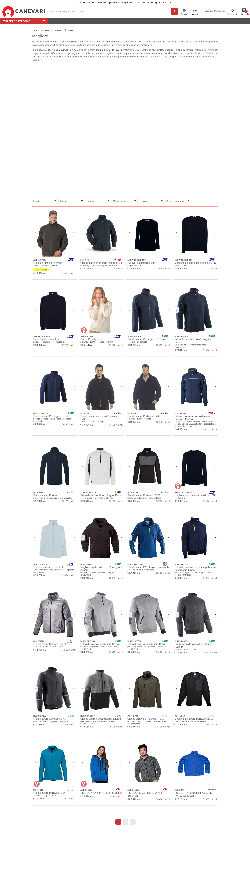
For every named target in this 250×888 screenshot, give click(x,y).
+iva (43, 273)
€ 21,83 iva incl (69, 501)
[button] (45, 201)
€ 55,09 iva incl (116, 727)
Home (34, 30)
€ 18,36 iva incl (163, 268)
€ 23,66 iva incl (210, 501)
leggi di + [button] (37, 60)
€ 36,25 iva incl (116, 578)
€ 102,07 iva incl (209, 429)
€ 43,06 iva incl (163, 652)
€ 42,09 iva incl (69, 650)
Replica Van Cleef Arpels (213, 11)
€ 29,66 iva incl (210, 350)
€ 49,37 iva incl (210, 578)
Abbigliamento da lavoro (52, 30)
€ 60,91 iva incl (210, 653)
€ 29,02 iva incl (69, 798)
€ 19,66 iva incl (116, 345)
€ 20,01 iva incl (69, 273)
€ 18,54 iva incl (69, 575)
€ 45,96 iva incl (69, 724)
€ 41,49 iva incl (69, 424)
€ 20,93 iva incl (210, 799)
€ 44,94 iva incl (116, 796)
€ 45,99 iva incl (116, 425)
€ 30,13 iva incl (163, 345)
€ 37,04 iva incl (116, 268)
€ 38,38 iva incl (210, 724)
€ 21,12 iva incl (163, 573)
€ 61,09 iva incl (163, 727)
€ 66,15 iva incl (116, 652)
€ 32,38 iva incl (116, 501)
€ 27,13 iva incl (210, 268)
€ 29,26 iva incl (163, 422)
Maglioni (72, 30)
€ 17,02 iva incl (69, 345)
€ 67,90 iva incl (163, 501)
